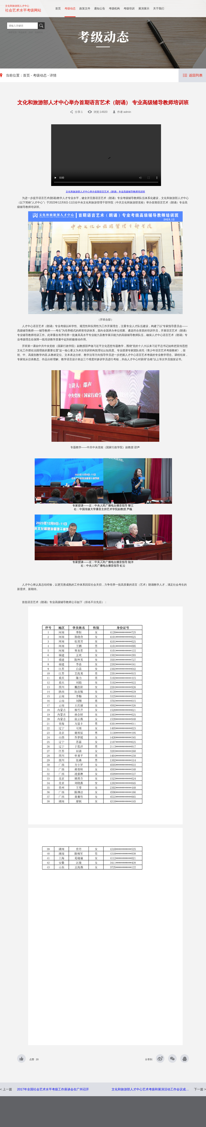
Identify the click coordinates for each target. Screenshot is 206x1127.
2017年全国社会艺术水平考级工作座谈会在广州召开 (53, 1089)
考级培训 (129, 8)
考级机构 (114, 8)
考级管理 (12, 32)
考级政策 (22, 32)
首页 (58, 8)
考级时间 (39, 32)
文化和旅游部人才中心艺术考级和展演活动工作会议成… (150, 1089)
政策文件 (84, 8)
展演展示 (143, 8)
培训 (31, 32)
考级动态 (70, 8)
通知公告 (99, 8)
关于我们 (158, 8)
